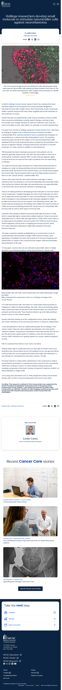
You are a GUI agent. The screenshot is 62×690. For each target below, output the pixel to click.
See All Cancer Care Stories (30, 589)
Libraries (35, 673)
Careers (7, 673)
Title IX (37, 685)
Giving (33, 670)
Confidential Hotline (10, 675)
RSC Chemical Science (28, 132)
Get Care (6, 678)
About (5, 670)
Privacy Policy (30, 685)
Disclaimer (21, 685)
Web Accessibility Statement (49, 685)
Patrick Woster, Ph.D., (43, 130)
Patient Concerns (37, 675)
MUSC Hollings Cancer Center (15, 104)
